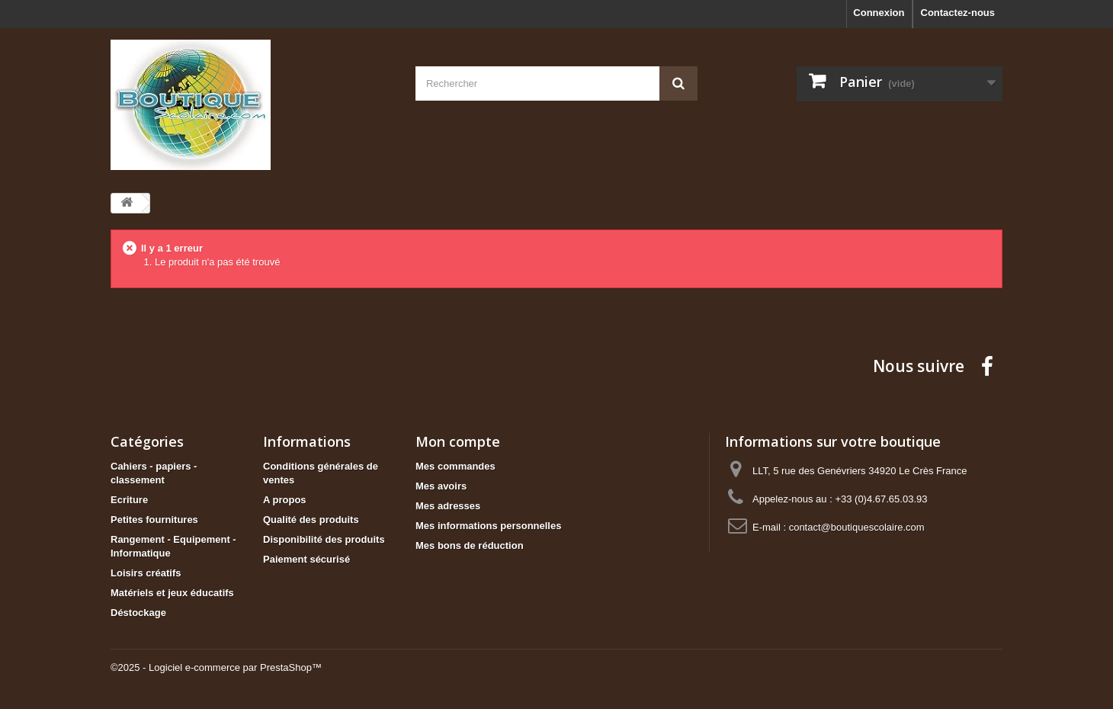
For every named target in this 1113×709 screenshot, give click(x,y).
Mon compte (457, 441)
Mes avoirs (441, 486)
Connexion (878, 12)
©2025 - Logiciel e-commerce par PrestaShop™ (216, 667)
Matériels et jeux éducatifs (172, 592)
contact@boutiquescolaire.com (857, 527)
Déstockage (138, 612)
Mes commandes (455, 466)
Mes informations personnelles (488, 525)
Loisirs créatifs (146, 573)
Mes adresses (447, 506)
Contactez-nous (958, 12)
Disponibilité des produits (324, 539)
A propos (284, 499)
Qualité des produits (311, 519)
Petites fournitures (154, 519)
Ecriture (129, 499)
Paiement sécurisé (306, 559)
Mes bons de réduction (469, 545)
